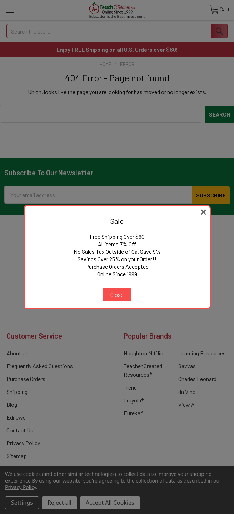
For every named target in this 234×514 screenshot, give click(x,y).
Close (117, 294)
